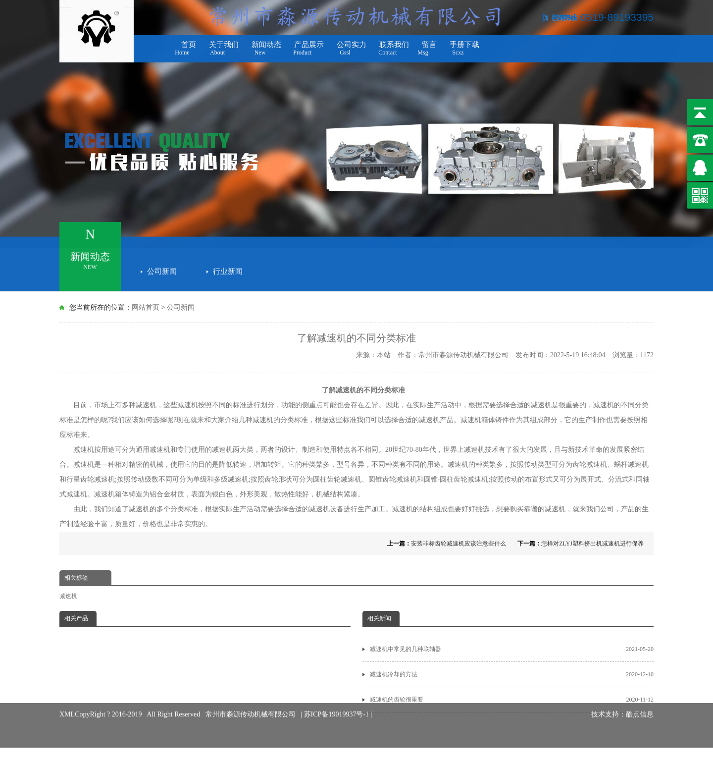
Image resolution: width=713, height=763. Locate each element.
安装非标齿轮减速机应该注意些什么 (458, 543)
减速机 (68, 596)
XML (67, 706)
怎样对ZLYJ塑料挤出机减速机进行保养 (592, 543)
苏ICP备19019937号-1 (337, 706)
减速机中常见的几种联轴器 (512, 649)
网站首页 (145, 307)
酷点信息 (640, 706)
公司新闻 (162, 269)
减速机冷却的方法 (512, 674)
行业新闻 (228, 269)
